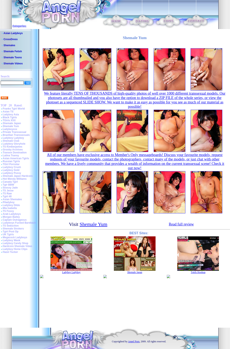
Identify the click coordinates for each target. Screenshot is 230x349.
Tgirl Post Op (10, 231)
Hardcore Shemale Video (17, 246)
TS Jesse (8, 190)
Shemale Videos (13, 63)
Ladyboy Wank (11, 240)
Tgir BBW (8, 184)
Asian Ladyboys (13, 33)
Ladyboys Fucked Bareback (19, 222)
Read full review (181, 224)
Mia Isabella (10, 208)
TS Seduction (11, 225)
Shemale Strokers (13, 228)
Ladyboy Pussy (12, 173)
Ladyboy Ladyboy (13, 137)
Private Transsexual (14, 132)
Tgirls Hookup (198, 272)
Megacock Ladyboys (15, 237)
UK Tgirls (8, 234)
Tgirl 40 (7, 196)
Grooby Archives (13, 149)
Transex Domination (15, 152)
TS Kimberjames (12, 146)
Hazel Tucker (10, 252)
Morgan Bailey (11, 216)
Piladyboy (9, 202)
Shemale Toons (13, 57)
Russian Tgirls (11, 161)
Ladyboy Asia (11, 114)
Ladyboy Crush (12, 167)
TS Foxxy (8, 211)
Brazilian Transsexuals (16, 135)
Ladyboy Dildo (11, 205)
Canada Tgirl (10, 181)
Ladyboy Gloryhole (14, 143)
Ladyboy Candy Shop (15, 243)
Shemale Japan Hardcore (18, 175)
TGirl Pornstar (11, 164)
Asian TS (8, 111)
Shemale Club (11, 140)
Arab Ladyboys (12, 214)
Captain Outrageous (15, 219)
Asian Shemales (12, 199)
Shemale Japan (12, 123)
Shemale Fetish (13, 51)
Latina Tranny (11, 155)
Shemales (9, 45)
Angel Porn (134, 341)
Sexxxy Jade (10, 187)
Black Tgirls (10, 117)
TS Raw (7, 193)
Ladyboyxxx (10, 129)
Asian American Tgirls (16, 158)
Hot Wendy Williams (14, 178)
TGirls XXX (9, 120)
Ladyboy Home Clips (15, 249)
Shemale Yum (11, 126)
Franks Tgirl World (14, 108)
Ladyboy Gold (11, 170)
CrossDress (11, 39)
